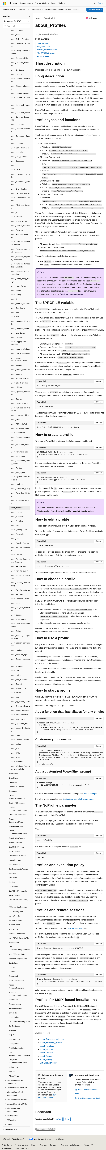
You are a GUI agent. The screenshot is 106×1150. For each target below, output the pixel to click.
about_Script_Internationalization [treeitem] (20, 625)
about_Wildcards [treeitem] (17, 762)
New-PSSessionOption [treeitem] (17, 954)
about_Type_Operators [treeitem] (19, 715)
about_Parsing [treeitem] (16, 468)
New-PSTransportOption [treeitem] (18, 958)
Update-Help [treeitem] (13, 1067)
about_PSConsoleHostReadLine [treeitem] (20, 409)
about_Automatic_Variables (52, 1039)
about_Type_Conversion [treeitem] (20, 710)
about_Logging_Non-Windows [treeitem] (19, 343)
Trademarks (6, 1148)
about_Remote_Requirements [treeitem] (20, 576)
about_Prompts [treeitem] (16, 512)
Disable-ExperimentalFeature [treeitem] (17, 797)
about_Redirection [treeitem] (18, 534)
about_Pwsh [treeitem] (15, 525)
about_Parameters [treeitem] (18, 456)
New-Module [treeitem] (13, 929)
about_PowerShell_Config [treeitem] (20, 489)
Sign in (100, 3)
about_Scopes (46, 1056)
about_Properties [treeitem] (17, 516)
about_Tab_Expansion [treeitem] (19, 680)
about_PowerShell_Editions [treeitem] (20, 494)
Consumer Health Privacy (70, 1145)
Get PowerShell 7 (95, 10)
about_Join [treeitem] (15, 317)
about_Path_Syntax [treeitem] (18, 472)
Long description (43, 47)
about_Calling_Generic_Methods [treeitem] (20, 52)
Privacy (53, 1145)
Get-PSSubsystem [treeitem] (16, 912)
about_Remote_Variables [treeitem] (20, 590)
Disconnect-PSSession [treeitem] (17, 815)
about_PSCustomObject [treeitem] (20, 415)
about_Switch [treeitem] (16, 675)
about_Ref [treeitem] (15, 539)
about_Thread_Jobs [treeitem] (18, 688)
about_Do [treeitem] (14, 165)
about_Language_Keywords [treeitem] (20, 322)
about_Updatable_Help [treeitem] (19, 724)
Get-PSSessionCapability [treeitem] (18, 900)
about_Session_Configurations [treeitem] (20, 644)
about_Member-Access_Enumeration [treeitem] (19, 359)
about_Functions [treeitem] (17, 230)
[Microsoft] (4, 3)
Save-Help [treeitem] (13, 1013)
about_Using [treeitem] (15, 735)
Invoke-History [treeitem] (14, 925)
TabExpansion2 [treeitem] (14, 1044)
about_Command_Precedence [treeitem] (20, 106)
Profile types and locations (47, 50)
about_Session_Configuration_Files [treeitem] (20, 637)
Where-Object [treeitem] (14, 1076)
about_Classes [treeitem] (16, 74)
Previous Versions (21, 1145)
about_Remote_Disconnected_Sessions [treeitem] (20, 560)
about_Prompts (90, 794)
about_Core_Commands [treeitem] (20, 148)
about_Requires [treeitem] (17, 594)
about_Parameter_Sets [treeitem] (19, 452)
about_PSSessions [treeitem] (18, 433)
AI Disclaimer (7, 1145)
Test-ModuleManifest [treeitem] (16, 1048)
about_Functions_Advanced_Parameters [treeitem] (20, 250)
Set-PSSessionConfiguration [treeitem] (19, 1022)
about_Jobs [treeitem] (15, 312)
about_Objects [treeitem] (16, 387)
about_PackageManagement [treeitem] (20, 438)
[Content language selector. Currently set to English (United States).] (13, 1139)
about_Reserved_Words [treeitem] (20, 599)
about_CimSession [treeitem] (18, 70)
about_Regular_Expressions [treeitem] (20, 548)
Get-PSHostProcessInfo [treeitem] (18, 891)
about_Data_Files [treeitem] (17, 152)
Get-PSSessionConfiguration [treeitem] (18, 905)
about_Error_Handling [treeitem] (19, 189)
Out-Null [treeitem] (12, 972)
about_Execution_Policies (51, 1043)
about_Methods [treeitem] (16, 365)
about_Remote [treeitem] (16, 555)
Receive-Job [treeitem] (13, 976)
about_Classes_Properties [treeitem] (20, 99)
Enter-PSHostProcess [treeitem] (17, 838)
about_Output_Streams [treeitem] (19, 403)
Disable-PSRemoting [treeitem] (17, 803)
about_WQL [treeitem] (15, 753)
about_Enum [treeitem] (15, 170)
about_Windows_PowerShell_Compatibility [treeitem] (20, 767)
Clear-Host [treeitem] (13, 782)
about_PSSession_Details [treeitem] (20, 428)
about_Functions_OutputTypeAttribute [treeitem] (20, 272)
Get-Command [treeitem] (14, 865)
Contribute (43, 1145)
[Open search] (94, 3)
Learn (38, 18)
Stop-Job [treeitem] (12, 1035)
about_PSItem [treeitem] (16, 420)
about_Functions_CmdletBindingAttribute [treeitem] (20, 265)
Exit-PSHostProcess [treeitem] (16, 847)
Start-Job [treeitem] (12, 1030)
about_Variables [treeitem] (17, 744)
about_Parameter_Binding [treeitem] (20, 446)
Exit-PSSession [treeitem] (14, 851)
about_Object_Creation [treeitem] (19, 383)
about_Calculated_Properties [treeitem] (20, 44)
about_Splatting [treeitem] (16, 666)
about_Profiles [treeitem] (16, 508)
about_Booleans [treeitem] (17, 30)
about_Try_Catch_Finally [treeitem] (20, 702)
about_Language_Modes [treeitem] (20, 328)
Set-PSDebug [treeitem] (14, 1017)
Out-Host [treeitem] (12, 967)
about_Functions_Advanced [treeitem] (20, 235)
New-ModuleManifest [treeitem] (17, 933)
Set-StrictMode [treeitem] (14, 1026)
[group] (69, 727)
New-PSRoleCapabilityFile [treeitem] (19, 938)
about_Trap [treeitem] (15, 697)
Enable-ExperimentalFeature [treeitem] (17, 820)
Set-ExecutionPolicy (48, 1063)
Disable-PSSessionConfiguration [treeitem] (18, 808)
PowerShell (48, 18)
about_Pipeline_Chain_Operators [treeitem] (20, 478)
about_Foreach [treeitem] (16, 217)
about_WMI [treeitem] (15, 749)
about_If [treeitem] (14, 299)
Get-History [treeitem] (13, 878)
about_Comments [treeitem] (17, 124)
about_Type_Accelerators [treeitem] (20, 706)
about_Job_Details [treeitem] (18, 308)
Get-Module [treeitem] (13, 887)
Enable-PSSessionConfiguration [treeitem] (18, 832)
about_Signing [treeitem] (16, 650)
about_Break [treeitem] (15, 35)
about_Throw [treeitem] (16, 693)
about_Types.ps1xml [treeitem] (18, 719)
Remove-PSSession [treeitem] (16, 1008)
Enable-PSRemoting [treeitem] (16, 826)
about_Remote (46, 1053)
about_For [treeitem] (14, 212)
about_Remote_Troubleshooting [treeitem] (20, 584)
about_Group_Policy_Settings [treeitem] (20, 280)
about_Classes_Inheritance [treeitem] (20, 87)
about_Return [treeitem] (16, 603)
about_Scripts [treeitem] (16, 631)
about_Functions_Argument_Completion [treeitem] (20, 258)
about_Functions (47, 1046)
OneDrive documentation (71, 294)
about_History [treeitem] (16, 295)
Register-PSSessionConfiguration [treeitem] (18, 993)
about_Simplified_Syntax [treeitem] (20, 655)
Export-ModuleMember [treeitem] (17, 856)
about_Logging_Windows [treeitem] (20, 349)
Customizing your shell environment (78, 799)
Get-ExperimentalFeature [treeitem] (18, 869)
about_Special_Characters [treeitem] (20, 660)
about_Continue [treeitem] (17, 143)
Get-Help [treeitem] (12, 873)
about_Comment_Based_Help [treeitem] (20, 118)
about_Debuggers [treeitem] (17, 161)
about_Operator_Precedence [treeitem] (20, 393)
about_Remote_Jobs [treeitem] (18, 566)
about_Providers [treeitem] (17, 521)
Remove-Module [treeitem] (15, 1004)
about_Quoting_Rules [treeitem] (19, 530)
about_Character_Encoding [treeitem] (20, 64)
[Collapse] (29, 16)
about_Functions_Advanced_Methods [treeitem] (20, 243)
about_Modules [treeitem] (16, 374)
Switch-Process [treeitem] (14, 1039)
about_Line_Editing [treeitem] (18, 333)
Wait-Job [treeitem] (12, 1072)
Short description (43, 43)
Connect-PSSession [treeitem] (16, 787)
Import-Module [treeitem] (14, 916)
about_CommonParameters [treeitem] (20, 130)
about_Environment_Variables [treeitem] (20, 183)
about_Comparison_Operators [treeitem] (20, 137)
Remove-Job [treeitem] (13, 1000)
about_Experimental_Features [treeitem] (20, 199)
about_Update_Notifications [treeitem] (20, 729)
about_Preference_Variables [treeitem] (20, 501)
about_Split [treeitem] (15, 671)
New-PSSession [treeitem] (15, 942)
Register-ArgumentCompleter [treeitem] (16, 986)
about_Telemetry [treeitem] (17, 684)
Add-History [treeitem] (13, 773)
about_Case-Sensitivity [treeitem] (19, 58)
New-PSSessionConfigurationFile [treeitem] (19, 948)
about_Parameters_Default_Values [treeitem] (20, 462)
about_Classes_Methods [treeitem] (20, 93)
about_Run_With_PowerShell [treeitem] (20, 609)
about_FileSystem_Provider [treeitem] (20, 206)
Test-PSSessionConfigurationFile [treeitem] (19, 1053)
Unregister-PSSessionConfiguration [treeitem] (18, 1061)
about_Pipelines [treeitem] (17, 484)
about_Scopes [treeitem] (16, 615)
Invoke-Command (74, 929)
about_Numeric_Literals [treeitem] (20, 378)
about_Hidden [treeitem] (16, 290)
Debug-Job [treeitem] (13, 791)
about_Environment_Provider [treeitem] (20, 175)
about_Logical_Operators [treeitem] (20, 353)
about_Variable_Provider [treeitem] (20, 740)
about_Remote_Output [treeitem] (19, 571)
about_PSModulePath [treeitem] (19, 424)
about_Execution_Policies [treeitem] (20, 193)
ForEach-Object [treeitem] (15, 860)
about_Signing (46, 1059)
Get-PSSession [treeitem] (14, 895)
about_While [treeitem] (15, 757)
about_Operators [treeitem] (17, 399)
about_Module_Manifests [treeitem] (20, 370)
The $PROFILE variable (46, 53)
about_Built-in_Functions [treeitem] (20, 39)
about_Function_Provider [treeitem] (20, 226)
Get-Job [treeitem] (12, 882)
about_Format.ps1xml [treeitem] (19, 221)
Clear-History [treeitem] (14, 778)
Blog (33, 1145)
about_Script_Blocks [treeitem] (18, 619)
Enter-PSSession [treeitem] (15, 843)
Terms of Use (89, 1145)
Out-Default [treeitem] (13, 963)
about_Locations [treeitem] (17, 337)
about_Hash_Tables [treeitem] (18, 286)
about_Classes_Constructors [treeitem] (20, 80)
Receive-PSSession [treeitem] (16, 981)
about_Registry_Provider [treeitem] (20, 543)
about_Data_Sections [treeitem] (19, 157)
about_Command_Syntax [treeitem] (20, 112)
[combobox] (16, 21)
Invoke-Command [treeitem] (15, 920)
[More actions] (102, 18)
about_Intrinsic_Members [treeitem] (20, 304)
